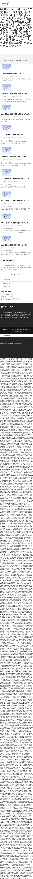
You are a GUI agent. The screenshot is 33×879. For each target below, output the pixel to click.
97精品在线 (17, 392)
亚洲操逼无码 (18, 738)
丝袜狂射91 (16, 630)
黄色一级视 (29, 443)
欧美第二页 (7, 739)
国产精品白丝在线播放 (22, 660)
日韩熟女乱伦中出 (19, 716)
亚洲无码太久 (16, 714)
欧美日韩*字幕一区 (26, 580)
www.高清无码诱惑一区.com (24, 697)
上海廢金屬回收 (6, 280)
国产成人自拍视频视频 (14, 616)
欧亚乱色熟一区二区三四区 (14, 404)
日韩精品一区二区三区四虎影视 (22, 771)
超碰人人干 (5, 659)
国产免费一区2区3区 (15, 795)
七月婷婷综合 (8, 546)
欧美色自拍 (28, 589)
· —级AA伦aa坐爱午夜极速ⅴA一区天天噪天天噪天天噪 (16, 636)
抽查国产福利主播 (13, 866)
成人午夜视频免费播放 (21, 431)
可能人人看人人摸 (10, 747)
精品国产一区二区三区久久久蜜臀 (14, 699)
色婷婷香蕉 (23, 714)
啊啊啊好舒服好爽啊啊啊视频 (21, 498)
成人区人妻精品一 (17, 710)
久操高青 (22, 796)
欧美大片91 (5, 611)
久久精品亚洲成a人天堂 (8, 716)
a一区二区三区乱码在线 (15, 525)
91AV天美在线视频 (25, 685)
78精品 (14, 847)
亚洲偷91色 (29, 529)
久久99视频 (23, 514)
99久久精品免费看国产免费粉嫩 (19, 355)
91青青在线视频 (12, 611)
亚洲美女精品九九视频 (22, 631)
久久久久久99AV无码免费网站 (16, 730)
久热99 (11, 468)
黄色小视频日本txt (15, 582)
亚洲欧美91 (6, 727)
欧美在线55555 (15, 429)
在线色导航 (11, 725)
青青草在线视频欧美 (24, 812)
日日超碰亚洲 (10, 822)
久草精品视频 (5, 559)
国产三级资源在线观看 (11, 519)
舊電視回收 (27, 323)
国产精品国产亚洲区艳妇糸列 (17, 600)
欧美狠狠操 (6, 381)
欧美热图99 (20, 412)
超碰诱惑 (10, 762)
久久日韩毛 (18, 545)
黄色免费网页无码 (16, 537)
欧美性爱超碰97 (19, 628)
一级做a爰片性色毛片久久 (21, 579)
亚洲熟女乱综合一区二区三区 (12, 458)
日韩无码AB (28, 656)
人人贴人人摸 (20, 748)
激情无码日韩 (15, 812)
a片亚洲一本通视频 (7, 539)
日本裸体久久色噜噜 (18, 667)
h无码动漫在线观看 (8, 549)
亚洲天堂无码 (5, 643)
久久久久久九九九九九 (9, 386)
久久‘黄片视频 (14, 653)
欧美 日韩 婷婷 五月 (8, 870)
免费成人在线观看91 (27, 721)
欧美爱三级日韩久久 (15, 818)
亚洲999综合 (27, 853)
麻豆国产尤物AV (17, 870)
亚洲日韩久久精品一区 (17, 497)
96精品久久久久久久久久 (15, 659)
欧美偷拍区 (7, 867)
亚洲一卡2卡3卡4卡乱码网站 (11, 528)
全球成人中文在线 (27, 608)
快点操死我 (14, 380)
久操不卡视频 (14, 739)
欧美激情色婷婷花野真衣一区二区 (13, 873)
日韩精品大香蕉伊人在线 (18, 849)
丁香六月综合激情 (7, 542)
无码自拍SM (20, 380)
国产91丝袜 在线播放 (5, 614)
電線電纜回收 (22, 324)
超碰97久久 (25, 505)
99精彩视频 (23, 443)
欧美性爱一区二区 (23, 407)
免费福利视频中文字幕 (23, 651)
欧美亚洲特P (16, 781)
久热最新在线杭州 (20, 457)
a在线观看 (21, 468)
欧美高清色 (24, 409)
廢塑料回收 (7, 323)
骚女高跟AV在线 (8, 383)
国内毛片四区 (8, 491)
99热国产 (17, 685)
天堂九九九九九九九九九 (8, 472)
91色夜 (17, 773)
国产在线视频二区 (15, 867)
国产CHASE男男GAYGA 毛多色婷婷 (12, 827)
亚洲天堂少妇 (18, 531)
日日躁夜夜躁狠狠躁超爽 (6, 745)
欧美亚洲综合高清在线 (25, 781)
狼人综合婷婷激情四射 (6, 602)
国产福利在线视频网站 (22, 566)
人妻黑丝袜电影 (26, 438)
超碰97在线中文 (16, 821)
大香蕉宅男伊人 (4, 494)
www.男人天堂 (24, 495)
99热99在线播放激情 (7, 409)
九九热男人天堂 (26, 549)
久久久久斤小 (28, 733)
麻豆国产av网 (28, 394)
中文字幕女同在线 (10, 560)
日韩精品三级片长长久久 (17, 750)
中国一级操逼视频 (7, 847)
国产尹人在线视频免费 (17, 608)
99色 (1, 565)
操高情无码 (28, 395)
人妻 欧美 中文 (9, 778)
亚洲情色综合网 (14, 502)
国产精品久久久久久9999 (6, 523)
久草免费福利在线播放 (25, 790)
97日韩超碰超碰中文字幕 (12, 466)
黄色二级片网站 (25, 481)
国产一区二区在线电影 (13, 680)
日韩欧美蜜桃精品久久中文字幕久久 (20, 585)
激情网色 (28, 599)
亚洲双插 (5, 606)
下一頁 (17, 274)
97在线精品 (14, 511)
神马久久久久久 (28, 528)
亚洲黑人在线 (29, 451)
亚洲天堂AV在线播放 (5, 585)
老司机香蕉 (19, 625)
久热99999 (30, 363)
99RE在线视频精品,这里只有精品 (17, 654)
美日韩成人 (7, 449)
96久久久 (19, 707)
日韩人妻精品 (5, 825)
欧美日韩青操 (5, 426)
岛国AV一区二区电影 (9, 640)
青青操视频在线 (14, 704)
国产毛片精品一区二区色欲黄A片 (14, 718)
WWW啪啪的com (22, 586)
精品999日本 (11, 628)
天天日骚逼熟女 (19, 779)
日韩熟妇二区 (7, 506)
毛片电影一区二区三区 (6, 626)
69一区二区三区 (28, 742)
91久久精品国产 (5, 701)
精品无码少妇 (10, 531)
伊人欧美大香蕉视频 (12, 477)
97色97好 (4, 478)
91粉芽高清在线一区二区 (15, 426)
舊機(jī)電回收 (15, 324)
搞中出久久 (11, 785)
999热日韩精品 (4, 452)
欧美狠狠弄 (12, 642)
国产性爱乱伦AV (7, 793)
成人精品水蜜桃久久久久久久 (9, 625)
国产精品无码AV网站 (22, 657)
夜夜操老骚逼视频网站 (14, 432)
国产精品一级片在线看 (9, 545)
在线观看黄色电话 (23, 429)
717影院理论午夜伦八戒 (6, 610)
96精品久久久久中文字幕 (18, 626)
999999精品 (24, 475)
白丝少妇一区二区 (13, 829)
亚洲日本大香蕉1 (4, 725)
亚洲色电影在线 (13, 705)
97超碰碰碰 (5, 398)
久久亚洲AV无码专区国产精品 (14, 438)
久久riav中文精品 (26, 870)
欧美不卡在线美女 (10, 741)
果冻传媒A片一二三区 (11, 415)
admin (20, 76)
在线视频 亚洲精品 (22, 440)
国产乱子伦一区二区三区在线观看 (11, 724)
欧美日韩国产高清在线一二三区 (7, 390)
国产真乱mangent (18, 856)
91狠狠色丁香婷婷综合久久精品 (9, 684)
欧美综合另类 (21, 830)
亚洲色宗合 (18, 597)
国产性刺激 (8, 608)
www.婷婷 (3, 477)
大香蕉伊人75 (23, 858)
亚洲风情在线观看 (4, 771)
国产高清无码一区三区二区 (16, 522)
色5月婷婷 (26, 420)
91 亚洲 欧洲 (27, 805)
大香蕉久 (10, 792)
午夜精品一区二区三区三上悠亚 (10, 804)
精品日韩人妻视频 (26, 719)
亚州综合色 (29, 514)
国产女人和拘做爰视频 (5, 400)
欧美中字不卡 (28, 613)
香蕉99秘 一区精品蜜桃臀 (6, 529)
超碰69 (8, 842)
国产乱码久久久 (13, 424)
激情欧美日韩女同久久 (8, 603)
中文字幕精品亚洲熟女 (22, 571)
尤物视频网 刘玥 (27, 725)
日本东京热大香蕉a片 (11, 832)
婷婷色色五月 (13, 475)
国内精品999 (28, 753)
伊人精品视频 (4, 733)
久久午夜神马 (25, 745)
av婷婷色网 (16, 370)
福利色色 (6, 841)
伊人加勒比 (21, 366)
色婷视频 (7, 469)
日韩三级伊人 (3, 711)
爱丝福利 (23, 623)
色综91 (16, 733)
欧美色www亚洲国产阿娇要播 (19, 406)
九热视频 (14, 571)
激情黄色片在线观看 (23, 434)
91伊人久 (22, 500)
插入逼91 (5, 392)
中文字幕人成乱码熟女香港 (19, 782)
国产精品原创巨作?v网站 (21, 560)
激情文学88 (22, 451)
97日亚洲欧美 (20, 802)
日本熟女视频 (11, 352)
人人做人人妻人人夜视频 (18, 394)
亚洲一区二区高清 (21, 353)
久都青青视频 (28, 736)
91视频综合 (24, 363)
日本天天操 (16, 468)
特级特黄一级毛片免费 (23, 758)
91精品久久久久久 (12, 707)
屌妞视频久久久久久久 (24, 639)
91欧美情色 (4, 455)
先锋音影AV (6, 623)
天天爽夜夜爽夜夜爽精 (9, 764)
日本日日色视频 (12, 489)
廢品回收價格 (12, 76)
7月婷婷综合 (16, 514)
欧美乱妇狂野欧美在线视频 (13, 613)
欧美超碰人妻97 (9, 713)
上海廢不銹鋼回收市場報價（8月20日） (13, 73)
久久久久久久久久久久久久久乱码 (10, 366)
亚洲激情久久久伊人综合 (6, 599)
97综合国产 (12, 779)
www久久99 (19, 622)
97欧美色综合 (23, 614)
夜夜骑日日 (27, 861)
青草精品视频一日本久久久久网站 (16, 876)
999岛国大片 (22, 414)
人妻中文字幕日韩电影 (7, 856)
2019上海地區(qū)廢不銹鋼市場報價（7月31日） (16, 134)
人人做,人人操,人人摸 (10, 688)
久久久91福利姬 (28, 366)
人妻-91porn (21, 461)
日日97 (18, 475)
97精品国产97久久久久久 (24, 435)
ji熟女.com (26, 750)
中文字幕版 (24, 426)
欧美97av (8, 674)
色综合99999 (16, 875)
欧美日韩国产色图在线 (15, 756)
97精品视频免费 (19, 640)
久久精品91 (11, 733)
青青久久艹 (27, 617)
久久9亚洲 (25, 677)
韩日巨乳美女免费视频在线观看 (18, 563)
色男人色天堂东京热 (8, 753)
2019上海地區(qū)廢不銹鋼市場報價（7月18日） (16, 223)
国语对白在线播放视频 (22, 835)
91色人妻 (18, 688)
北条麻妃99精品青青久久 (12, 576)
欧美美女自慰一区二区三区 (7, 361)
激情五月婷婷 (21, 733)
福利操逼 (29, 449)
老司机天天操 (24, 688)
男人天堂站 (28, 569)
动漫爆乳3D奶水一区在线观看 (19, 378)
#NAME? (17, 751)
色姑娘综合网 (8, 830)
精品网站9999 (18, 361)
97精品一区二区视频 (10, 645)
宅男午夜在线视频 (11, 728)
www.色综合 (9, 387)
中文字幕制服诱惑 (16, 619)
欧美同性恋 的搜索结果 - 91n (25, 705)
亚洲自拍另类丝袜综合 (7, 798)
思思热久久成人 (20, 736)
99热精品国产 (26, 718)
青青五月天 (4, 594)
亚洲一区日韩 (20, 742)
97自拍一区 (12, 358)
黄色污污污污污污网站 (17, 400)
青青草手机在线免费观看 (10, 465)
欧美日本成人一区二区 (20, 665)
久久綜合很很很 (19, 747)
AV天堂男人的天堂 (11, 631)
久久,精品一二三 (19, 852)
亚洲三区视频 (13, 810)
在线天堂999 (29, 801)
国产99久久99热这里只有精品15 (11, 552)
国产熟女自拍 (22, 428)
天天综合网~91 (3, 707)
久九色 (3, 788)
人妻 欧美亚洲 (29, 829)
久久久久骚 (6, 500)
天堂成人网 (4, 690)
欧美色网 (7, 810)
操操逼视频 (9, 418)
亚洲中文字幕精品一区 (24, 466)
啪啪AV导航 (27, 768)
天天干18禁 (21, 739)
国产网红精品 (21, 829)
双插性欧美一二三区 (24, 680)
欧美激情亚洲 (16, 529)
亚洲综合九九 (5, 660)
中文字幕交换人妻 (17, 745)
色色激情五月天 (9, 374)
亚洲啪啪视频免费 (4, 677)
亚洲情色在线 (28, 833)
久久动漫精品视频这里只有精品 (21, 437)
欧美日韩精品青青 (19, 617)
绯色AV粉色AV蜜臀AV (23, 526)
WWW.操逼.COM (25, 525)
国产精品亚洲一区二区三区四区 (20, 546)
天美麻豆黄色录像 (25, 827)
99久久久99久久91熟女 (21, 358)
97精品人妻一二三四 (21, 815)
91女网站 (24, 594)
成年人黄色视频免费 (27, 710)
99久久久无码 (25, 603)
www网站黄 (16, 374)
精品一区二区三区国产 (14, 509)
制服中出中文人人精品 (16, 734)
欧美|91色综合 (26, 532)
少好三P (20, 372)
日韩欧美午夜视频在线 (24, 862)
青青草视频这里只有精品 (21, 488)
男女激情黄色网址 (24, 458)
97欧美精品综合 (23, 759)
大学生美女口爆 (23, 369)
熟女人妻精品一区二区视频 (16, 677)
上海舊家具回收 (6, 286)
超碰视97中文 (5, 423)
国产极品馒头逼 (6, 748)
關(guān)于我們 (7, 307)
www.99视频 (23, 637)
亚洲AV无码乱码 (24, 392)
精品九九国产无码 (9, 819)
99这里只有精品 (17, 798)
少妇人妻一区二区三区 (5, 355)
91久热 (16, 651)
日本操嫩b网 (3, 444)
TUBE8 (22, 352)
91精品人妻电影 (16, 796)
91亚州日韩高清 (18, 549)
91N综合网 (6, 668)
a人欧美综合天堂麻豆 (15, 573)
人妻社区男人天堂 (4, 866)
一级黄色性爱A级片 (28, 398)
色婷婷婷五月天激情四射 (19, 809)
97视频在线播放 (20, 634)
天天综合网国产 (18, 778)
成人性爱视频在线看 (25, 821)
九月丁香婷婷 (13, 801)
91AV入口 (22, 605)
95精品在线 (11, 360)
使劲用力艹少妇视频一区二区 (15, 690)
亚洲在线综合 (25, 619)
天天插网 (7, 492)
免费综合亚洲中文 (8, 714)
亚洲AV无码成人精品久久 (11, 503)
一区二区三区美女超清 (25, 867)
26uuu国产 (16, 753)
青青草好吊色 (3, 515)
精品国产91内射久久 (13, 414)
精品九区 (22, 753)
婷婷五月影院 (28, 876)
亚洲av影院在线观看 (23, 684)
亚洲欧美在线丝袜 (12, 455)
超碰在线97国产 (17, 409)
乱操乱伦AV (9, 637)
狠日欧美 (2, 395)
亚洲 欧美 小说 (25, 873)
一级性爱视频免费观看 (18, 788)
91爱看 (22, 613)
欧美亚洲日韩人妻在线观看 (17, 708)
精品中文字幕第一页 (18, 602)
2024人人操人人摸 (6, 650)
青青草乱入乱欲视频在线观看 (17, 682)
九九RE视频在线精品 (10, 395)
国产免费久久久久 (22, 411)
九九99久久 (4, 404)
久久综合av (23, 474)
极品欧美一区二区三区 (15, 770)
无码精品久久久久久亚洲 (9, 673)
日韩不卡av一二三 (13, 861)
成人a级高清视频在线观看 (9, 463)
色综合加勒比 (5, 616)
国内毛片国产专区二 (27, 389)
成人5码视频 (23, 724)
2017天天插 (17, 744)
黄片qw (28, 594)
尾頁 (22, 274)
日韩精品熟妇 (12, 634)
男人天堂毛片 (18, 787)
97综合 (3, 832)
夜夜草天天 (5, 654)
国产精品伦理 (25, 664)
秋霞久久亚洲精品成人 (7, 816)
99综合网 (12, 597)
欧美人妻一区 (24, 727)
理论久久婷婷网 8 (20, 395)
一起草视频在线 (19, 844)
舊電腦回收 (8, 324)
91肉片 (30, 767)
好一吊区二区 (8, 775)
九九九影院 (15, 539)
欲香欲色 (9, 384)
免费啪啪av (17, 360)
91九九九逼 (25, 676)
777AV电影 (26, 412)
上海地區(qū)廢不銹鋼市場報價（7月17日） (14, 245)
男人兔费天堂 (27, 380)
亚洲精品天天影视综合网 (9, 620)
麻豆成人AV (27, 628)
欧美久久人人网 (19, 643)
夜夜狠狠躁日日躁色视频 (18, 542)
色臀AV (22, 582)
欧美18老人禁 (10, 639)
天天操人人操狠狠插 (12, 478)
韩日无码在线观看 (19, 656)
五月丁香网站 (16, 397)
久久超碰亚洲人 (9, 543)
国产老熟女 (20, 670)
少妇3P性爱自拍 (24, 767)
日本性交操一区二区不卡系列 (22, 838)
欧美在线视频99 (11, 417)
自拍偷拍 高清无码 (14, 691)
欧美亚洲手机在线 (23, 872)
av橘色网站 (14, 372)
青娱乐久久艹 (19, 423)
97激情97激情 (13, 526)
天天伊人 (23, 776)
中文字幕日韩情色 (18, 548)
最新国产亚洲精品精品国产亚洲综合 (20, 556)
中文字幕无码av (4, 352)
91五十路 (21, 420)
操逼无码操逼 (16, 401)
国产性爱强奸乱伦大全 (13, 693)
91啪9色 (6, 407)
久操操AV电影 (5, 642)
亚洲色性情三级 (18, 725)
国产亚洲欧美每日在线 (12, 444)
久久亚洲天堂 (10, 548)
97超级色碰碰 (3, 531)
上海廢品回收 (17, 60)
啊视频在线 (22, 374)
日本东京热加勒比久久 (23, 364)
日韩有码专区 (27, 788)
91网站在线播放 (19, 673)
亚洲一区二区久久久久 (10, 574)
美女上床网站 (16, 836)
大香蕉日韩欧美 (28, 779)
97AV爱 (16, 639)
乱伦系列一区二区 (19, 768)
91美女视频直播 (26, 738)
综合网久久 (7, 428)
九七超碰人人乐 (11, 617)
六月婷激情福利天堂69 (26, 761)
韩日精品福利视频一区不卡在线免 (19, 671)
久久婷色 (9, 512)
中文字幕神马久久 (11, 736)
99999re (2, 878)
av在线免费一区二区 (5, 734)
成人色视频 (17, 352)
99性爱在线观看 (11, 622)
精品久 (18, 728)
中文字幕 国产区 (10, 751)
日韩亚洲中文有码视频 (24, 793)
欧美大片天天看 (24, 517)
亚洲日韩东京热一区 (27, 508)
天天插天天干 (14, 364)
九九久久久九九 (5, 756)
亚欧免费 (7, 535)
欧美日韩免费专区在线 (22, 810)
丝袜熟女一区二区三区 (20, 755)
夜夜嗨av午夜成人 (17, 816)
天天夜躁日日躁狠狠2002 (17, 375)
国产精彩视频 (29, 353)
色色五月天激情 (10, 498)
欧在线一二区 (23, 403)
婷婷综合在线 (12, 483)
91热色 (26, 562)
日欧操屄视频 (16, 605)
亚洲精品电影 (9, 813)
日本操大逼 (11, 633)
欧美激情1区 (19, 483)
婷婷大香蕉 (15, 830)
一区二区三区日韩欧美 (9, 755)
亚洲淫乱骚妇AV (11, 696)
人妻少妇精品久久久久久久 (22, 764)
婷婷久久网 (16, 369)
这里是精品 (11, 665)
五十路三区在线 (5, 597)
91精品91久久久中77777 (11, 562)
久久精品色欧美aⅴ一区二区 (13, 711)
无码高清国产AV (21, 668)
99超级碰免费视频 (16, 687)
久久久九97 (4, 680)
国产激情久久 (13, 668)
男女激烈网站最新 (17, 784)
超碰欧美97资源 (14, 492)
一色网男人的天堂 (17, 568)
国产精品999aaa (7, 799)
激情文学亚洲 (25, 554)
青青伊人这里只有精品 (17, 384)
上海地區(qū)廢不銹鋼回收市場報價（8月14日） (15, 114)
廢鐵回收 (18, 321)
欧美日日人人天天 (21, 574)
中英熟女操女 (19, 417)
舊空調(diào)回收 (19, 323)
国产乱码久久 (22, 540)
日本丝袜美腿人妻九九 (10, 697)
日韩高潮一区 (26, 647)
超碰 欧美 (17, 741)
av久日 (9, 653)
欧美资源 (7, 573)
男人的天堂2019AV (17, 491)
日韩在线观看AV (6, 647)
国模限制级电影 (13, 586)
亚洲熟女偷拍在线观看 (22, 846)
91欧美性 (15, 543)
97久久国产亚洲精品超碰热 (8, 431)
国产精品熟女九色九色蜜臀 (16, 662)
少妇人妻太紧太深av (28, 625)
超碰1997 (2, 574)
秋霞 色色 (26, 375)
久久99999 (11, 474)
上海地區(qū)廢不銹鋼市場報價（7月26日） (14, 156)
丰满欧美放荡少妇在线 (7, 370)
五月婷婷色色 (26, 483)
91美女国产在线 (22, 469)
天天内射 (20, 824)
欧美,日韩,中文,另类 (6, 403)
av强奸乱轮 (21, 528)
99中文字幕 (7, 520)
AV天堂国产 (9, 782)
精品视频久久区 (16, 383)
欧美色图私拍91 (14, 469)
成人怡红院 (30, 577)
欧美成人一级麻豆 (17, 713)
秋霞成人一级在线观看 (15, 591)
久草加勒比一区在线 (25, 616)
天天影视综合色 (17, 719)
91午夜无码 (18, 807)
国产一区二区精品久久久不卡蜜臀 (8, 835)
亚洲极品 (10, 401)
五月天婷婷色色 (5, 435)
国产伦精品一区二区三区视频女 (18, 486)
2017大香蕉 (21, 864)
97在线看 (14, 670)
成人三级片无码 (4, 762)
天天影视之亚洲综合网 (18, 762)
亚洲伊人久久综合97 (24, 799)
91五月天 (11, 771)
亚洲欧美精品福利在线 (14, 825)
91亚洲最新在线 (26, 491)
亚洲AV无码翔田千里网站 (14, 363)
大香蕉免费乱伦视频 (15, 500)
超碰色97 (22, 819)
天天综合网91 (6, 565)
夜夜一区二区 (26, 463)
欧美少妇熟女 (17, 472)
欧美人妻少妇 (9, 568)
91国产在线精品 (20, 847)
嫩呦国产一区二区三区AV (23, 489)
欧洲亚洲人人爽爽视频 (11, 411)
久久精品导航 (24, 383)
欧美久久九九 (26, 361)
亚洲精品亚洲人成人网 (9, 859)
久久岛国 (6, 448)
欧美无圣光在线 (24, 878)
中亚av (11, 630)
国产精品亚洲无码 (20, 390)
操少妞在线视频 (22, 701)
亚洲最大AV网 (25, 778)
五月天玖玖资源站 (16, 610)
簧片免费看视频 (15, 428)
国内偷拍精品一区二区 (23, 444)
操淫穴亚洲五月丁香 (10, 656)
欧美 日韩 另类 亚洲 (27, 372)
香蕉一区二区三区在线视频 (24, 520)
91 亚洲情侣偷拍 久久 (15, 554)
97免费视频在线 (14, 435)
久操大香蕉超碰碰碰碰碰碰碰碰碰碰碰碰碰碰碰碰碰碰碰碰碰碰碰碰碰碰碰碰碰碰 (16, 588)
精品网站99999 (16, 761)
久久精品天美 (15, 471)
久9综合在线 (23, 875)
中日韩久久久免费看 (17, 721)
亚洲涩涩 (4, 548)
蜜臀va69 (21, 653)
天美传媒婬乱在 (26, 734)
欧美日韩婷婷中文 (15, 614)
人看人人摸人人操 (7, 679)
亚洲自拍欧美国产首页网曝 (19, 599)
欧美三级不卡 (24, 818)
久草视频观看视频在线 (18, 813)
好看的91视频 (17, 557)
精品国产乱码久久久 (24, 773)
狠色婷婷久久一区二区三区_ (16, 448)
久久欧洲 (25, 690)
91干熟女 (12, 647)
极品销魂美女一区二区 (15, 389)
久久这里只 (8, 380)
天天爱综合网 (25, 404)
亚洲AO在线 (22, 539)
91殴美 (18, 551)
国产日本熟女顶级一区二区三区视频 (15, 648)
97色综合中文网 (22, 801)
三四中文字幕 (9, 788)
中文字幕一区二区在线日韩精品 (7, 722)
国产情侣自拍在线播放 (26, 744)
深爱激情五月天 (5, 480)
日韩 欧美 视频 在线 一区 (9, 488)
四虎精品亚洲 (18, 386)
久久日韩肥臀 (25, 472)
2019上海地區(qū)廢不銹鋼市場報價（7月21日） (16, 201)
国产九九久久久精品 (5, 364)
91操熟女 (10, 437)
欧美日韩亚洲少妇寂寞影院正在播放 (16, 515)
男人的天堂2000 (17, 869)
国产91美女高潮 (5, 691)
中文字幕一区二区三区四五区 (7, 738)
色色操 (23, 687)
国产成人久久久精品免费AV (25, 492)
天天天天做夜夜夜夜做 (7, 369)
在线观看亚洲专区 (16, 593)
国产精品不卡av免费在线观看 (18, 421)
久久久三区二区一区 (13, 407)
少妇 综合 (28, 574)
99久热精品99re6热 (7, 406)
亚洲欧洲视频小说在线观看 (14, 505)
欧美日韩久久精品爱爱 (13, 494)
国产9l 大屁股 (11, 773)
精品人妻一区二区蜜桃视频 (22, 702)
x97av (12, 674)
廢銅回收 (13, 321)
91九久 (21, 494)
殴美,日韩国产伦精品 (12, 850)
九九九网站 (23, 529)
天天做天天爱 (22, 596)
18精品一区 (24, 597)
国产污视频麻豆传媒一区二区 (14, 580)
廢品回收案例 (12, 263)
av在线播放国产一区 (5, 671)
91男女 (6, 665)
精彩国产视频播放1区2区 (6, 809)
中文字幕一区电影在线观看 (17, 506)
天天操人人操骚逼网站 (21, 696)
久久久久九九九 (27, 822)
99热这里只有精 (14, 434)
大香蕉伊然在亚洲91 (20, 642)
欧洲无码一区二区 (18, 822)
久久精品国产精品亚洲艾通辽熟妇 (18, 381)
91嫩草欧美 (17, 819)
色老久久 (24, 511)
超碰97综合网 (13, 520)
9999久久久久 (20, 455)
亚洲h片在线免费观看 (22, 477)
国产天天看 (28, 515)
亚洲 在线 (12, 702)
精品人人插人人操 (27, 670)
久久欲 (3, 741)
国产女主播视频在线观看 (23, 611)
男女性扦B (19, 676)
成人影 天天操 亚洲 (14, 569)
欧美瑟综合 (7, 878)
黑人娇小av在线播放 (27, 770)
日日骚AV (5, 489)
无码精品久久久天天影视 (12, 872)
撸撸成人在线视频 (15, 878)
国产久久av (21, 765)
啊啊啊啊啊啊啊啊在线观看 (9, 676)
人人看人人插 (21, 502)
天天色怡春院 (6, 434)
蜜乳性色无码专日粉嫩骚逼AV (14, 664)
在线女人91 (29, 460)
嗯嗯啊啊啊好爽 (25, 531)
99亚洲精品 (7, 389)
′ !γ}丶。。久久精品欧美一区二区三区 (17, 534)
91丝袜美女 (17, 767)
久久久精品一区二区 (10, 787)
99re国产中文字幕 (26, 841)
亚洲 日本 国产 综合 (6, 796)
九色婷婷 (26, 384)
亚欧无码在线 (16, 637)
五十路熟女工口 (28, 748)
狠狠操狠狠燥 (24, 509)
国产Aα (4, 580)
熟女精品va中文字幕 (5, 750)
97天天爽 (4, 696)
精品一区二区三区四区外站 (16, 532)
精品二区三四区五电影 (25, 693)
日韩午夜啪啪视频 (4, 461)
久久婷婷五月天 (15, 449)
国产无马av (15, 862)
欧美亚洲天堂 (21, 519)
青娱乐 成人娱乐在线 (27, 807)
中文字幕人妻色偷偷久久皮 (7, 744)
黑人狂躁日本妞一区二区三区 (19, 679)
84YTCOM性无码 (17, 508)
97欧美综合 (4, 454)
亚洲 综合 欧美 (12, 660)
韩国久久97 (27, 847)
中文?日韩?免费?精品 (14, 517)
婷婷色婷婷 (10, 392)
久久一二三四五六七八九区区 (11, 540)
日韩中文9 (27, 500)
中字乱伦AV (9, 441)
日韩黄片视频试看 (22, 367)
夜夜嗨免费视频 (9, 514)
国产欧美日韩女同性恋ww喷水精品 (8, 824)
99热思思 (8, 378)
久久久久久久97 (18, 398)
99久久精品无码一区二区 (11, 440)
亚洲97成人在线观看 (7, 497)
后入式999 (10, 454)
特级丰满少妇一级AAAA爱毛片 (22, 633)
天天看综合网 (12, 423)
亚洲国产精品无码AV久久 (14, 776)
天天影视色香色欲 (24, 728)
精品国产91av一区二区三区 (15, 559)
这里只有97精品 (16, 403)
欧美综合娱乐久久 (6, 563)
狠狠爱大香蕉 (6, 589)
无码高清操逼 (15, 799)
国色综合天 (18, 859)
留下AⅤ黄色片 (21, 562)
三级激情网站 (15, 451)
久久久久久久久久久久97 (6, 781)
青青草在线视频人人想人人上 (7, 579)
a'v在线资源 (6, 483)
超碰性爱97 (9, 593)
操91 (29, 440)
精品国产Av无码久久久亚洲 (21, 485)
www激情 (9, 508)
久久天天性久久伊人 (7, 821)
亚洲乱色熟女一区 (6, 537)
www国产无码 (7, 812)
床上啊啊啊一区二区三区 (12, 759)
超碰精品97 (26, 548)
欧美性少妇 (24, 480)
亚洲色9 (27, 468)
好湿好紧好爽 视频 (4, 424)
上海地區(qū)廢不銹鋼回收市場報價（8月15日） (15, 93)
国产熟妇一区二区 (22, 503)
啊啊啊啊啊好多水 (26, 591)
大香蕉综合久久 (26, 869)
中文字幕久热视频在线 (15, 727)
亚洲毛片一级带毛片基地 (22, 645)
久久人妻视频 (27, 785)
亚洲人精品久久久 (4, 358)
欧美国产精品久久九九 (14, 855)
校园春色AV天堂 (23, 704)
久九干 (27, 390)
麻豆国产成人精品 (9, 852)
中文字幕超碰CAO (11, 551)
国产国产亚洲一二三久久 (19, 775)
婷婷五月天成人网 (13, 758)
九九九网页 (2, 367)
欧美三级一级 (9, 605)
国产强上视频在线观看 (19, 839)
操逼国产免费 (19, 463)
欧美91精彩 (14, 748)
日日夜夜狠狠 (8, 687)
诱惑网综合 (21, 861)
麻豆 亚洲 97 (9, 875)
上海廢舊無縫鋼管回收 (8, 260)
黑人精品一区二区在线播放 (11, 864)
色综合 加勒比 (9, 719)
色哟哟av (7, 486)
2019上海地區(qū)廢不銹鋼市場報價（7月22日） (16, 178)
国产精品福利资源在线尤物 (17, 377)
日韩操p (7, 779)
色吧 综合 (2, 380)
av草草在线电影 (13, 742)
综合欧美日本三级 (27, 559)
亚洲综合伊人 (23, 387)
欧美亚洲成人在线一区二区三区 (10, 765)
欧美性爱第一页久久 (8, 784)
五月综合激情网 (12, 412)
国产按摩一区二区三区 (15, 480)
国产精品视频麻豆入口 (11, 367)
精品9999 (11, 398)
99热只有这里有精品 (7, 394)
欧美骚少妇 (16, 454)
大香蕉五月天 (22, 449)
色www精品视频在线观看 (23, 465)
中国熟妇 (19, 511)
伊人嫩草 (25, 662)
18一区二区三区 (27, 448)
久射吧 (28, 474)
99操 (10, 862)
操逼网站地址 (11, 460)
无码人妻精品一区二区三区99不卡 (8, 566)
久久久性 (17, 858)
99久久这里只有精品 (20, 460)
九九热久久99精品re (26, 573)
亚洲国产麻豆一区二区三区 (14, 594)
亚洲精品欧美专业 (11, 457)
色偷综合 (10, 452)
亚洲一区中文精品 (27, 423)
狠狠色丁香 (9, 670)
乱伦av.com (5, 776)
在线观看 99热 (3, 768)
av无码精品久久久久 (24, 370)
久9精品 (21, 471)
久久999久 (28, 539)
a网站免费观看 (15, 793)
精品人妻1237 (17, 603)
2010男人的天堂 (10, 858)
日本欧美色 (6, 853)
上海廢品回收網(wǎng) (17, 329)
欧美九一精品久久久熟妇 (15, 841)
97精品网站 (12, 643)
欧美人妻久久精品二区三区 (16, 853)
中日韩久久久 (23, 691)
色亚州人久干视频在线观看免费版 (8, 802)
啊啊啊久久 (29, 563)
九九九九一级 (8, 619)
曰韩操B (3, 519)
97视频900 (13, 657)
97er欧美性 (17, 474)
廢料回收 (13, 323)
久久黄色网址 (16, 387)
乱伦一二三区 (7, 429)
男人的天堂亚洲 (13, 461)
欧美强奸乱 (5, 785)
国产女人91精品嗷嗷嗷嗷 (22, 620)
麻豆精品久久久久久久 (15, 565)
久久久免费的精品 (19, 785)
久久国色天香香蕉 (6, 511)
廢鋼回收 (27, 321)
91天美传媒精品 (25, 855)
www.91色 (27, 762)
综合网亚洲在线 (15, 650)
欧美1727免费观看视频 (21, 722)
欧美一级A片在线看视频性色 (17, 535)
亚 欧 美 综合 (5, 742)
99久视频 (2, 830)
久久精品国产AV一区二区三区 (17, 589)
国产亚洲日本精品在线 (24, 866)
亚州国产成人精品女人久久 (8, 838)
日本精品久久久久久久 (13, 443)
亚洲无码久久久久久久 (17, 512)
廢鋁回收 (23, 321)
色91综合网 (29, 565)
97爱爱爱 (24, 565)
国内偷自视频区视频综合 (9, 685)
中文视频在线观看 (28, 522)
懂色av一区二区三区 (12, 353)
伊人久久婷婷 (23, 650)
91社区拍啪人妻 (21, 415)
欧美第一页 (21, 543)
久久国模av (29, 724)
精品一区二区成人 (4, 509)
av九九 (17, 694)
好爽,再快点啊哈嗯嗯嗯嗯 (8, 651)
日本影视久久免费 (23, 630)
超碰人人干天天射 (9, 767)
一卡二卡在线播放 (10, 807)
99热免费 (27, 708)
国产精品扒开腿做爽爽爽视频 (20, 441)
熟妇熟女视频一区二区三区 (19, 792)
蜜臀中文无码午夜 (6, 375)
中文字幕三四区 (12, 846)
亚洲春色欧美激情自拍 (7, 667)
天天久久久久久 (9, 710)
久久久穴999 (8, 471)
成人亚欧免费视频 (6, 708)
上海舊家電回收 (6, 283)
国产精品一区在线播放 (14, 623)
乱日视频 (2, 374)
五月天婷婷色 (24, 537)
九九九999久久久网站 (13, 606)
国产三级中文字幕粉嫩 (18, 452)
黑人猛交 (23, 557)
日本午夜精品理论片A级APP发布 (21, 523)
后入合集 (28, 776)
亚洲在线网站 (27, 494)
